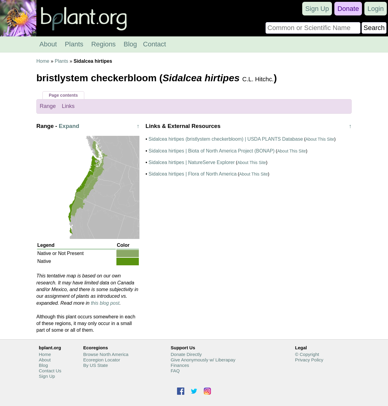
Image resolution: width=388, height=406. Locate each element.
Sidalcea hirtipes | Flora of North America (193, 173)
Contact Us (50, 370)
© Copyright (307, 354)
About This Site (320, 139)
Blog (130, 44)
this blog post (105, 303)
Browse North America (105, 354)
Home (42, 61)
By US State (95, 365)
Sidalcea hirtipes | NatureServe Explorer (192, 162)
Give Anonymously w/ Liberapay (203, 359)
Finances (180, 365)
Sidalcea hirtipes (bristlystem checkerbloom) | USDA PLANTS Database (226, 139)
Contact (154, 44)
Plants (74, 44)
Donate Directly (186, 354)
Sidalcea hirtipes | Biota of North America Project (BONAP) (212, 150)
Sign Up (317, 8)
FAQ (175, 370)
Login (375, 8)
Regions (103, 44)
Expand (69, 126)
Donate (348, 8)
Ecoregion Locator (101, 359)
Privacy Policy (309, 359)
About (48, 44)
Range (48, 106)
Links (68, 106)
